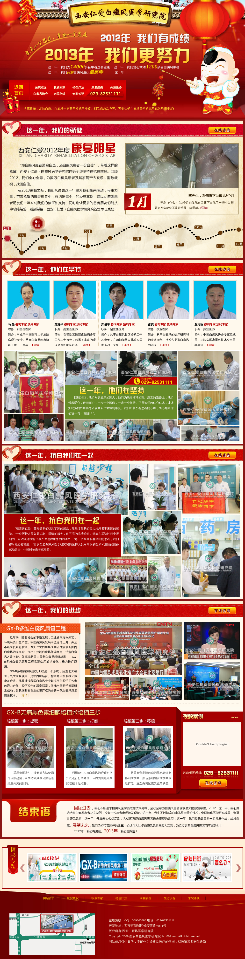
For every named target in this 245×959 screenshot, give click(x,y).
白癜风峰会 (40, 94)
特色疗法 (78, 87)
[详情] (204, 208)
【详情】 (36, 345)
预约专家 (33, 324)
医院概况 (40, 87)
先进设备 (116, 87)
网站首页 (49, 898)
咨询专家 (21, 324)
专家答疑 (78, 94)
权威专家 (59, 87)
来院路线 (59, 94)
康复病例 (97, 87)
